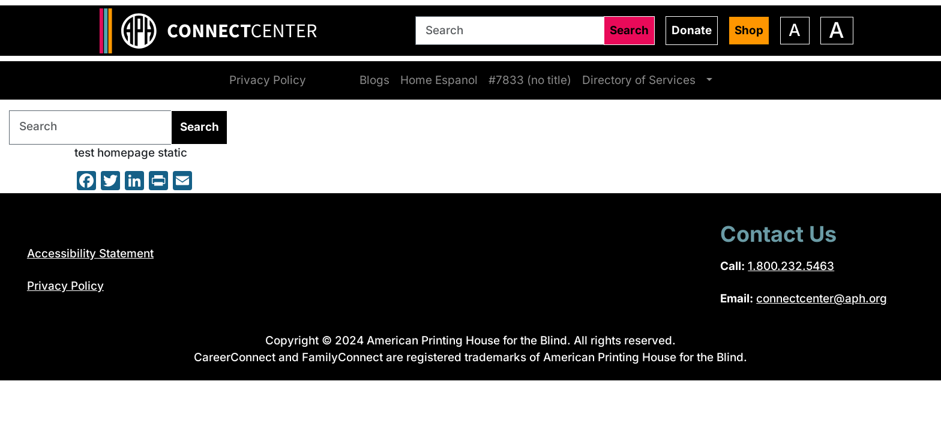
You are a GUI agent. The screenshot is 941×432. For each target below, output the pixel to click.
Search (630, 30)
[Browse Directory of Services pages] (707, 80)
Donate (692, 30)
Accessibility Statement (90, 253)
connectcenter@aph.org (821, 298)
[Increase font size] (836, 30)
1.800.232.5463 (789, 266)
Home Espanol (438, 80)
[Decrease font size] (795, 30)
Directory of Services (637, 80)
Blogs (374, 80)
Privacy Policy (267, 80)
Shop (749, 30)
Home (332, 80)
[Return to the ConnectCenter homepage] (213, 30)
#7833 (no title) (529, 80)
